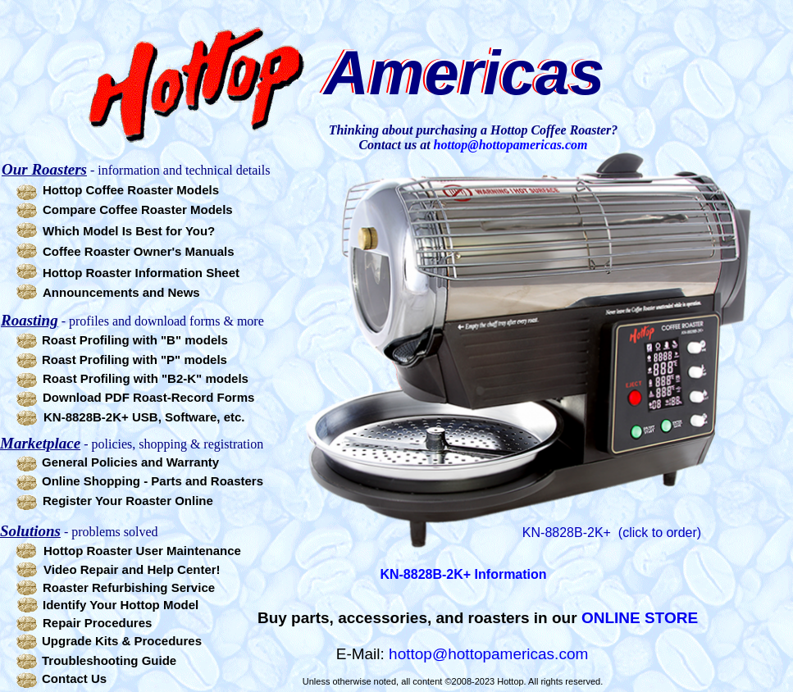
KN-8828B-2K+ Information (463, 574)
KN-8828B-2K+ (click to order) (611, 532)
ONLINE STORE (639, 617)
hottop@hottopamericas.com (488, 653)
